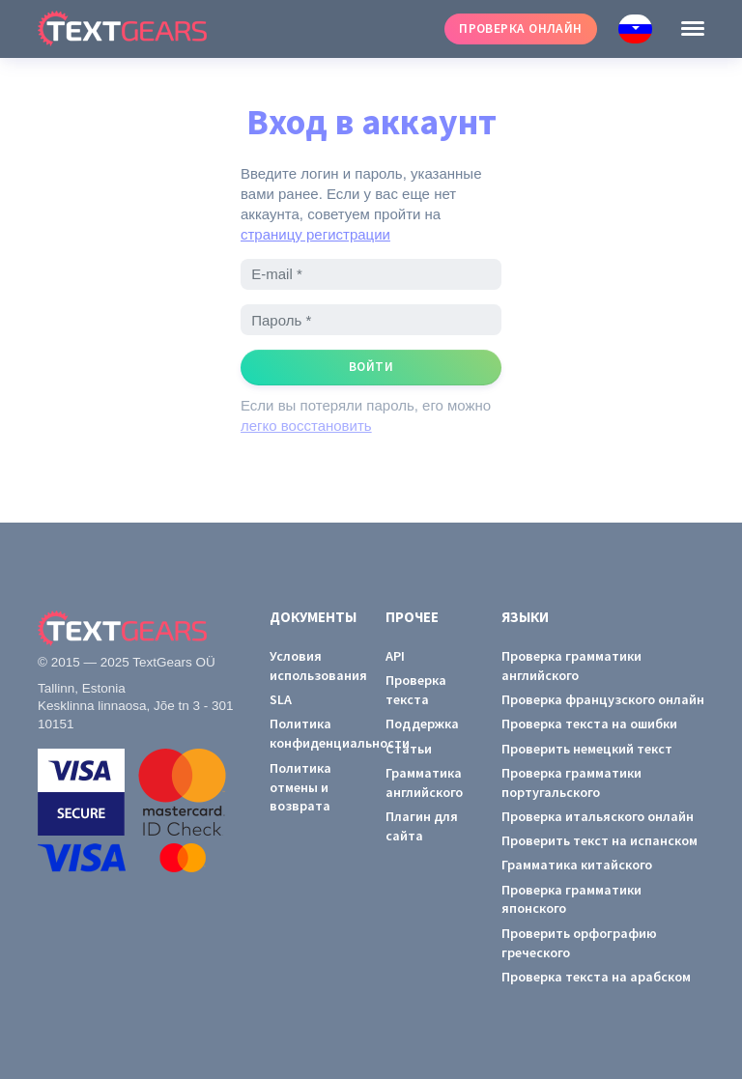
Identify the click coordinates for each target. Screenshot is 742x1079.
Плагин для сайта (421, 826)
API (395, 656)
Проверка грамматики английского (571, 665)
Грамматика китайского (576, 864)
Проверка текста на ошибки (589, 723)
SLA (281, 699)
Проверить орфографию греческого (579, 942)
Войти (371, 366)
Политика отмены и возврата (300, 787)
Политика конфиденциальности (313, 733)
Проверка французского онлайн (602, 699)
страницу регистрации (315, 234)
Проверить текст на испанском (599, 840)
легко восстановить (306, 425)
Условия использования (313, 665)
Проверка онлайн (521, 28)
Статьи (408, 748)
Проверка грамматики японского (571, 899)
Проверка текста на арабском (596, 976)
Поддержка (422, 723)
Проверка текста (415, 689)
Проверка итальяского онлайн (597, 816)
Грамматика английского (424, 782)
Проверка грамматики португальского (571, 782)
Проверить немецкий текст (586, 748)
